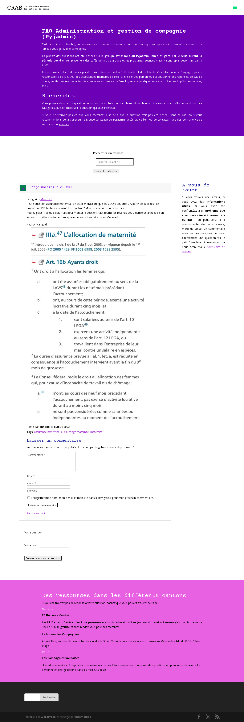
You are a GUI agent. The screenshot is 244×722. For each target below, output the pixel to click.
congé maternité (78, 432)
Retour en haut (36, 513)
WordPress (48, 717)
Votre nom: (31, 545)
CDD (64, 432)
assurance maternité (46, 432)
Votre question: (34, 532)
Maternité (46, 199)
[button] (95, 188)
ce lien (143, 119)
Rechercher (49, 697)
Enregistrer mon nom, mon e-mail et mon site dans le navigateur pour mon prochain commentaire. (92, 498)
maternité (96, 432)
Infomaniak (83, 717)
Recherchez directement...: (109, 153)
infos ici (64, 124)
